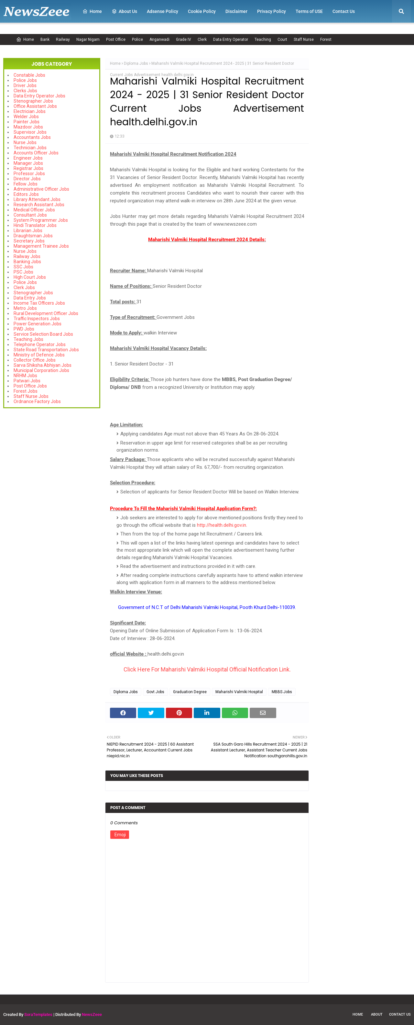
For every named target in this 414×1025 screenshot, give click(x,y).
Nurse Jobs (25, 142)
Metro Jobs (25, 308)
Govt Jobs (155, 692)
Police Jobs (25, 80)
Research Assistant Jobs (39, 204)
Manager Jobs (28, 163)
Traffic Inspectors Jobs (37, 318)
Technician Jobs (30, 147)
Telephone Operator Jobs (40, 344)
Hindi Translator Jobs (35, 225)
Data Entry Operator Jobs (39, 95)
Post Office (115, 39)
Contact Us (400, 1014)
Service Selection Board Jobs (43, 334)
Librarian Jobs (28, 230)
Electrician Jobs (30, 111)
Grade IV (183, 39)
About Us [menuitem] (124, 11)
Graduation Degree (190, 692)
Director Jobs (27, 178)
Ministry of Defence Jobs (39, 354)
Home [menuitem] (92, 11)
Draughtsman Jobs (33, 235)
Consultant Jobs (30, 215)
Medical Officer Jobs (34, 209)
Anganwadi (159, 39)
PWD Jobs (24, 329)
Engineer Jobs (28, 158)
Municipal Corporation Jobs (41, 370)
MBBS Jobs (282, 692)
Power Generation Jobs (37, 323)
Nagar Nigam (88, 39)
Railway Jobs (27, 256)
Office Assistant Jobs (35, 106)
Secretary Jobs (29, 240)
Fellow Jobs (26, 183)
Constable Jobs (29, 75)
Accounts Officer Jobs (36, 152)
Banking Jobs (27, 261)
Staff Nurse (304, 39)
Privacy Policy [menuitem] (271, 11)
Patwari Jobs (27, 380)
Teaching (263, 39)
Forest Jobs (26, 391)
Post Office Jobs (30, 386)
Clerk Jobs (24, 287)
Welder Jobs (26, 116)
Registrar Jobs (28, 168)
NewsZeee (92, 1014)
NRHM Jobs (25, 375)
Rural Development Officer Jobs (46, 313)
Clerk (202, 39)
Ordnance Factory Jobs (37, 401)
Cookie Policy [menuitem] (202, 11)
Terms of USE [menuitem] (309, 11)
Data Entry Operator (230, 39)
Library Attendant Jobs (37, 199)
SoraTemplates (38, 1014)
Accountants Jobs (32, 137)
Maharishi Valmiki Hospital (239, 692)
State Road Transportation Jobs (46, 349)
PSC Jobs (23, 272)
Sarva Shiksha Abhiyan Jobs (42, 365)
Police (137, 39)
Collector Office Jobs (35, 360)
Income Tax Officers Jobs (39, 303)
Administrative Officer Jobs (41, 189)
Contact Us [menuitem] (343, 11)
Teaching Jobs (28, 339)
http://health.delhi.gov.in (221, 525)
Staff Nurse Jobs (31, 396)
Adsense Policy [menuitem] (162, 11)
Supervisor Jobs (30, 132)
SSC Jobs (23, 266)
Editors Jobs (26, 194)
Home (25, 39)
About (377, 1014)
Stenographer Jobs (33, 101)
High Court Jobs (30, 277)
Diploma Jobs (136, 63)
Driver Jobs (25, 85)
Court (282, 39)
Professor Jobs (29, 173)
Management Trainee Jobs (41, 246)
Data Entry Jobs (30, 297)
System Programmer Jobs (41, 220)
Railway (63, 39)
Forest (326, 39)
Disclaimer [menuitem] (236, 11)
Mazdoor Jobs (28, 127)
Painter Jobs (26, 121)
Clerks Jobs (25, 90)
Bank (44, 39)
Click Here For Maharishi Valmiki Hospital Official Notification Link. (207, 669)
